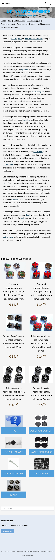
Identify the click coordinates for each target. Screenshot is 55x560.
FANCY (14, 494)
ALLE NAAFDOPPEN (41, 430)
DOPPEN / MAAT (14, 452)
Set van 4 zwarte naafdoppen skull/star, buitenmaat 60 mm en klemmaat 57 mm (14, 393)
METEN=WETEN (14, 473)
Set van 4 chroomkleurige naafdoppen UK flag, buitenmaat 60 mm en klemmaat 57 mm (41, 291)
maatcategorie (38, 91)
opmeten (25, 69)
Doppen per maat (8, 24)
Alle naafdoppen (33, 21)
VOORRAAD (41, 473)
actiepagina (8, 237)
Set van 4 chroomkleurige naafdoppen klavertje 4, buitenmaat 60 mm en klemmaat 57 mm (13, 291)
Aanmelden (7, 531)
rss (31, 551)
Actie (33, 24)
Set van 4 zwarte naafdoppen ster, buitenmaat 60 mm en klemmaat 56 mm (41, 393)
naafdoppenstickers (34, 38)
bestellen (26, 120)
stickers (14, 199)
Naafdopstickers (43, 24)
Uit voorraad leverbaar (10, 27)
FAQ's (3, 21)
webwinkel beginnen (40, 551)
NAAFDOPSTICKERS (41, 452)
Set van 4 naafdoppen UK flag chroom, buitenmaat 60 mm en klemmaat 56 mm (13, 341)
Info (9, 21)
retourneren (8, 164)
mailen (23, 218)
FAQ (28, 215)
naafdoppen (16, 38)
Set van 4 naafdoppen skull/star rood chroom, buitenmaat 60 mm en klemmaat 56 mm (41, 343)
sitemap (26, 551)
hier (4, 183)
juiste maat (38, 151)
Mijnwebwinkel (28, 555)
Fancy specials (22, 24)
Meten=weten (19, 21)
